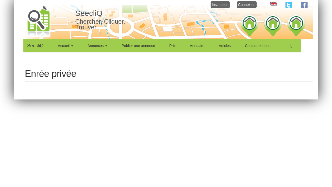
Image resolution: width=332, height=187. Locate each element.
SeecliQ (35, 45)
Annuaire (197, 46)
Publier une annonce (138, 46)
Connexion (247, 5)
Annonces (97, 46)
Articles (225, 46)
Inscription (220, 5)
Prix (172, 46)
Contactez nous (257, 46)
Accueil (65, 46)
